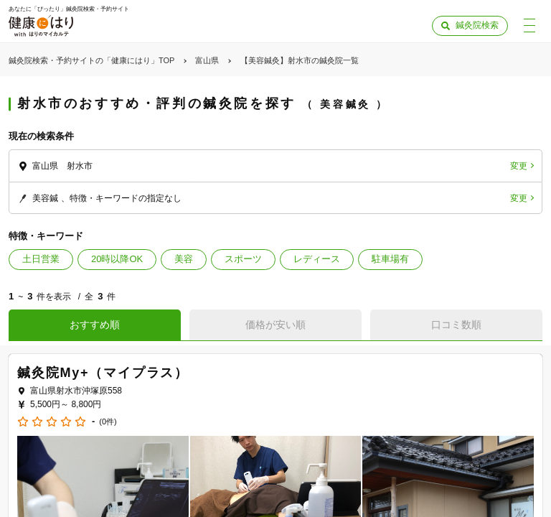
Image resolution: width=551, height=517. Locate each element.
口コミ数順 (456, 324)
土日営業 (41, 258)
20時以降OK (117, 258)
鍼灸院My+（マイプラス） (103, 372)
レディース (316, 258)
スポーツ (243, 258)
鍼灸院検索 (477, 25)
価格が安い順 (275, 324)
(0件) (107, 422)
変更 (518, 166)
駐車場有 (390, 258)
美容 (183, 258)
